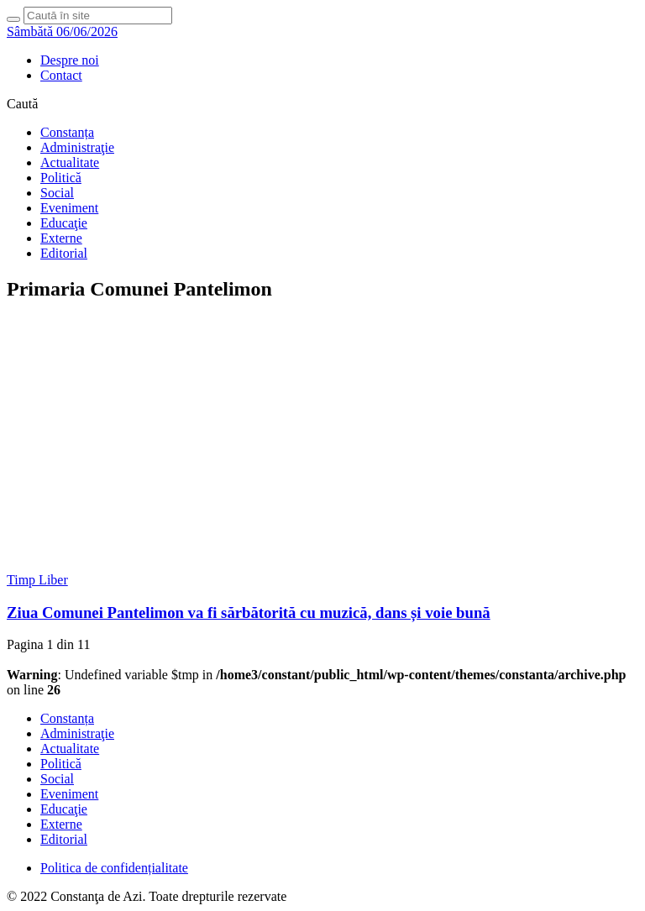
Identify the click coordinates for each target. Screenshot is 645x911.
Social (57, 193)
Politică (60, 177)
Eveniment (69, 208)
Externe (61, 238)
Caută (22, 104)
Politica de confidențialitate (114, 868)
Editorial (63, 253)
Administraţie (77, 147)
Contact (61, 75)
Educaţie (63, 223)
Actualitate (69, 162)
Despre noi (69, 60)
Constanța (67, 132)
